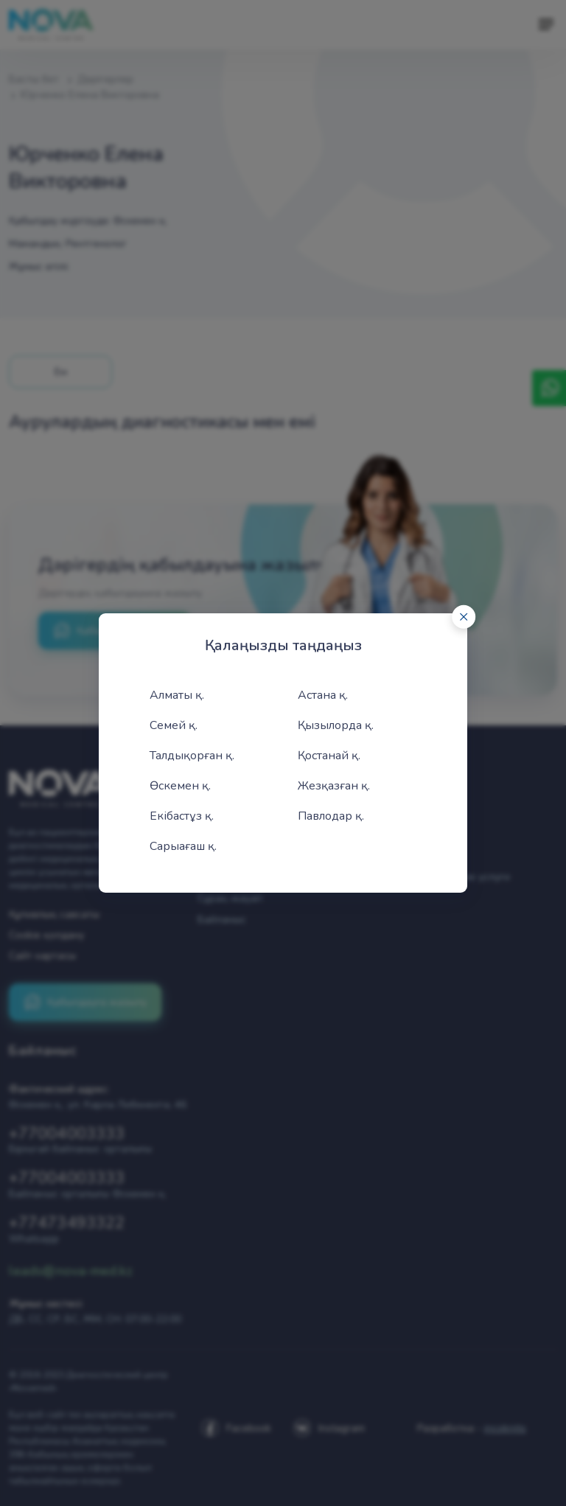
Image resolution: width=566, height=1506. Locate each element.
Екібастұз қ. (182, 816)
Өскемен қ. (180, 786)
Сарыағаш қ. (183, 846)
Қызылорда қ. (336, 725)
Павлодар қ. (331, 816)
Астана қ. (323, 695)
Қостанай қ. (329, 755)
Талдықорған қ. (192, 755)
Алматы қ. (177, 695)
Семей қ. (174, 725)
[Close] (463, 617)
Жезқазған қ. (334, 786)
